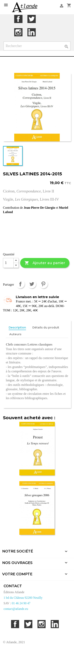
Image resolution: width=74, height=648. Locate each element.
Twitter (31, 19)
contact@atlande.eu (16, 608)
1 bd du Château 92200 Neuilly (23, 597)
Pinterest (43, 283)
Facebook (18, 19)
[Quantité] (8, 263)
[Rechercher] (37, 46)
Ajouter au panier (44, 263)
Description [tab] (17, 327)
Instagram (18, 32)
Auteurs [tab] (15, 334)
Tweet (31, 283)
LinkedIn (31, 32)
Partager (20, 283)
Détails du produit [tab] (45, 327)
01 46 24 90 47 (21, 603)
